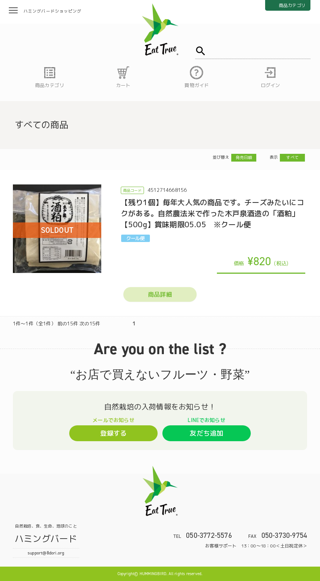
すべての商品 (41, 124)
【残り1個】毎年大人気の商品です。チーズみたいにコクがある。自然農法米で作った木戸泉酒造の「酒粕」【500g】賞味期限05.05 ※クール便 (212, 213)
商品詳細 (160, 294)
